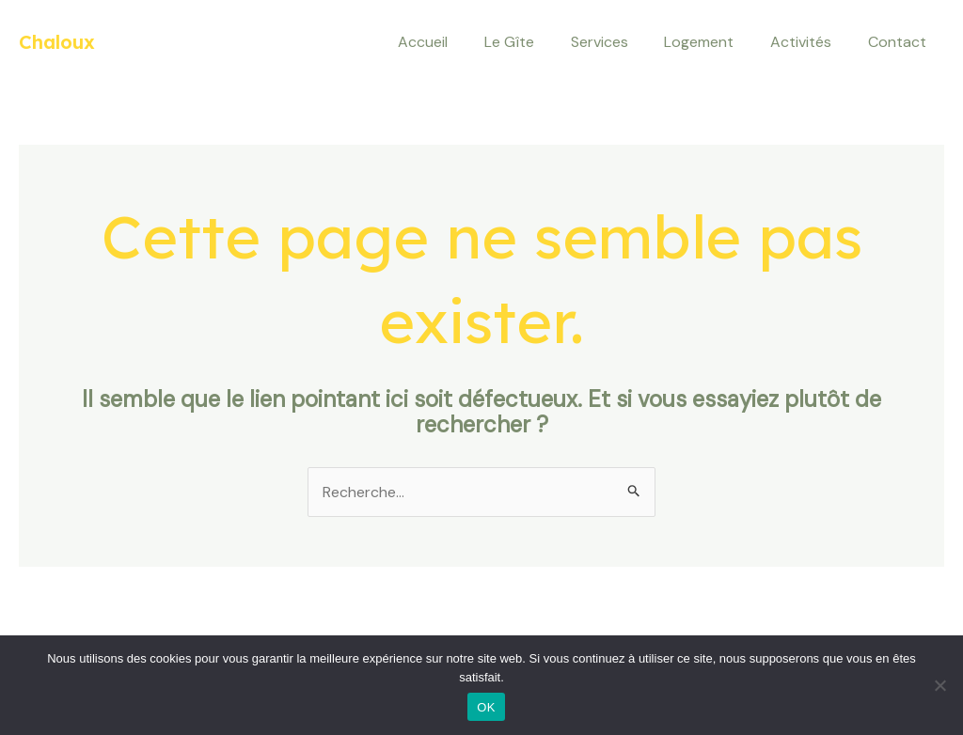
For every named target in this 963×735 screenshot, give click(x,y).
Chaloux (57, 42)
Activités (810, 42)
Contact (900, 42)
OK (486, 707)
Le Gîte (537, 42)
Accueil (457, 42)
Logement (715, 42)
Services (621, 42)
